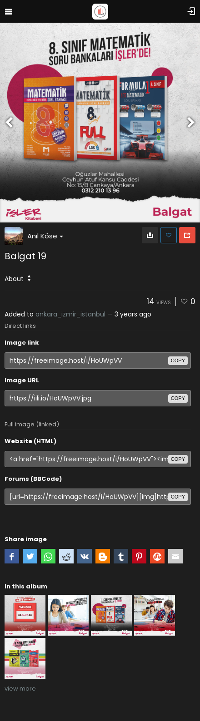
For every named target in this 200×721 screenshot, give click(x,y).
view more (20, 688)
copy (178, 360)
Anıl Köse (45, 236)
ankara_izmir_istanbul (70, 314)
